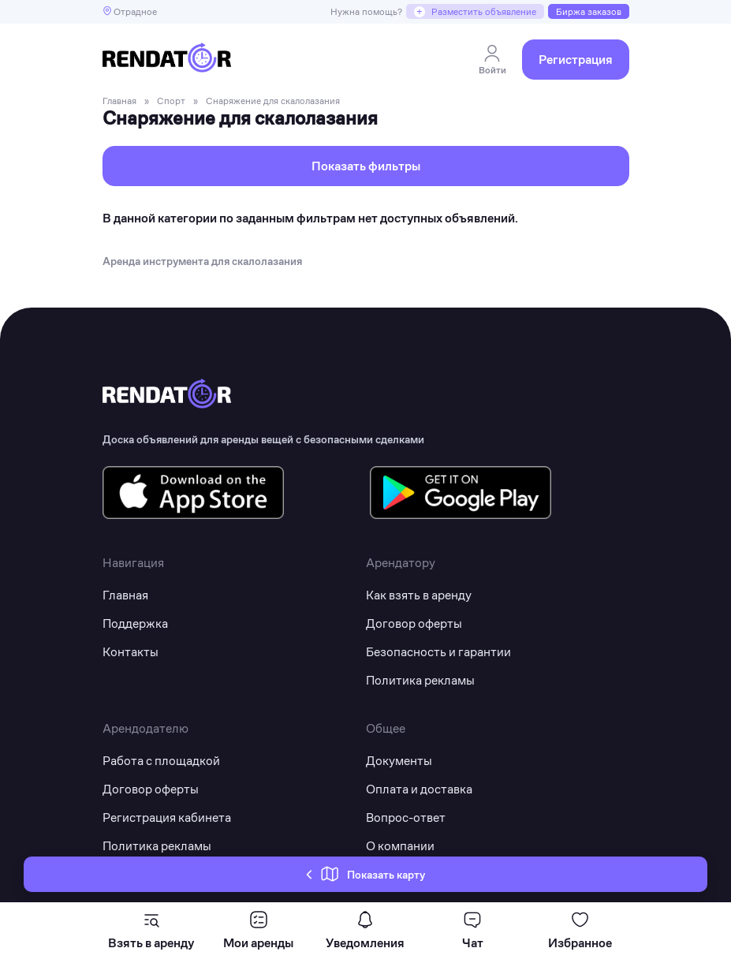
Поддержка (135, 623)
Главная (125, 595)
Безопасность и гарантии (438, 652)
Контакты (131, 652)
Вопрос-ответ (406, 817)
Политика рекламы (420, 680)
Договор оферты (414, 623)
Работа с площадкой (161, 760)
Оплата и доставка (419, 789)
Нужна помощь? (366, 11)
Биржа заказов (588, 11)
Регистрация (576, 59)
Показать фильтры (365, 166)
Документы (399, 760)
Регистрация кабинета (167, 817)
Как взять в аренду (419, 595)
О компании (400, 846)
